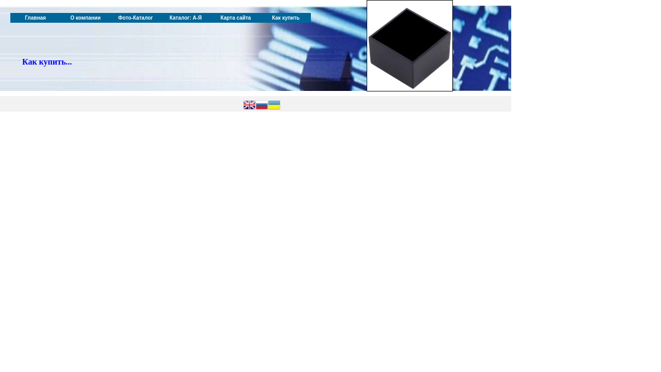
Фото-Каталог (135, 18)
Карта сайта (236, 18)
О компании (85, 18)
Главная (35, 18)
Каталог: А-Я (185, 18)
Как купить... (47, 61)
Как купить (286, 18)
